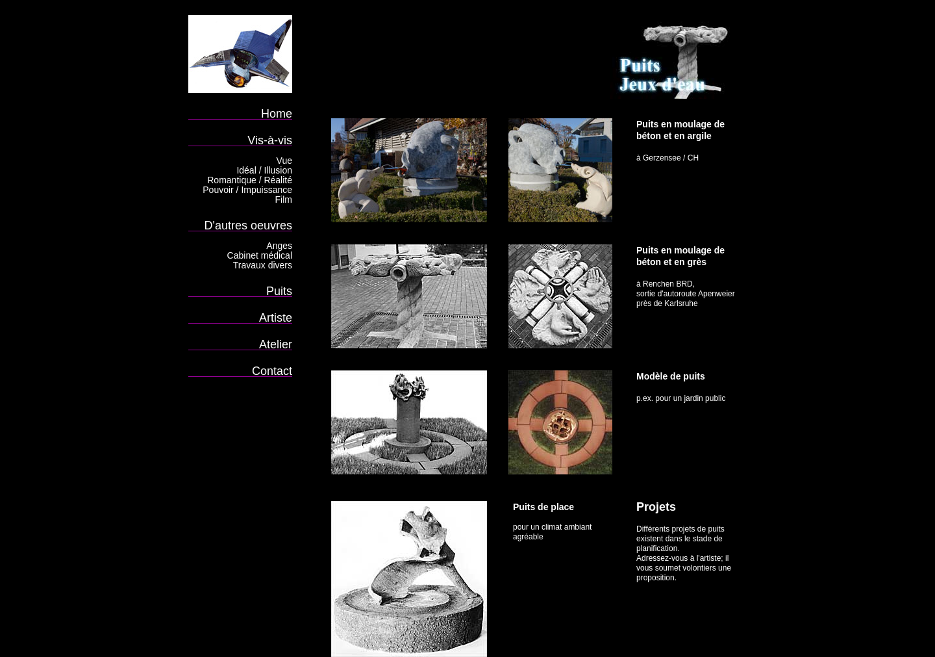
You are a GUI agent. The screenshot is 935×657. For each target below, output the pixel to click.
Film (283, 199)
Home (276, 113)
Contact (272, 371)
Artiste (275, 317)
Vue (284, 160)
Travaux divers (262, 265)
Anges (279, 245)
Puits (279, 291)
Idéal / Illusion (264, 170)
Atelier (275, 344)
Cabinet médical (259, 255)
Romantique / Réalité (249, 180)
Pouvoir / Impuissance (247, 190)
